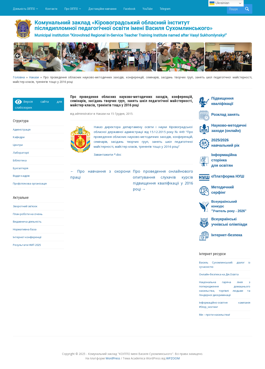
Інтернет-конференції (27, 237)
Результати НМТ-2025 (27, 245)
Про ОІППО (71, 9)
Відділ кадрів (21, 176)
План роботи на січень (28, 214)
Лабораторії (21, 152)
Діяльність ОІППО (24, 9)
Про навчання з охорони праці (100, 174)
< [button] (18, 56)
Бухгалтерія (20, 168)
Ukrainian (219, 3)
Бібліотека (20, 160)
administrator (84, 114)
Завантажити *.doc (107, 154)
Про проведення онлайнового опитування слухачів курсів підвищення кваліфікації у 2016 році (163, 180)
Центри (18, 145)
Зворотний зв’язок (25, 206)
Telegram (165, 9)
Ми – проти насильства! (214, 314)
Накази (34, 77)
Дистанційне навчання (102, 9)
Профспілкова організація (30, 183)
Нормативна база (24, 229)
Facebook (129, 9)
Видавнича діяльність (27, 221)
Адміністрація (21, 129)
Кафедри (19, 137)
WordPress (113, 358)
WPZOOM (173, 358)
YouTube (148, 9)
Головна (19, 77)
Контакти (51, 9)
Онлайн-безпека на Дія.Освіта (219, 274)
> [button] (247, 56)
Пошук (247, 9)
